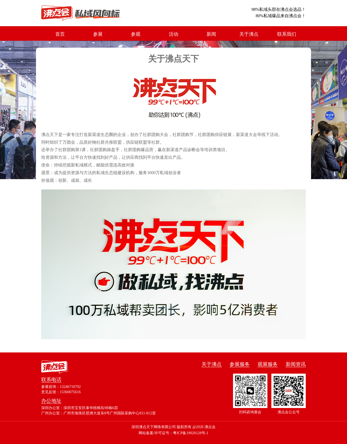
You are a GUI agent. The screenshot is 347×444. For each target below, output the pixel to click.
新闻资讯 (296, 364)
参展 (98, 34)
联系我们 (286, 34)
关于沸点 (248, 34)
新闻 (211, 34)
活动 (173, 34)
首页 (60, 34)
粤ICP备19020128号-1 (190, 433)
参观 (135, 34)
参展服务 (240, 364)
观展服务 (268, 364)
